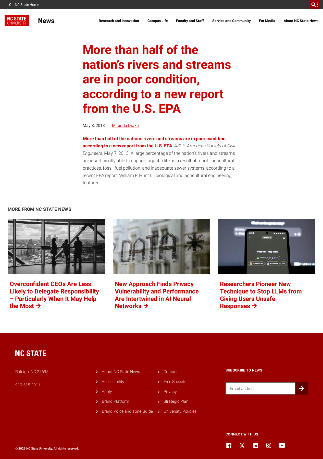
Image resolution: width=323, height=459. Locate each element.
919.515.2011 (27, 384)
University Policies (180, 411)
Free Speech (174, 381)
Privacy (170, 391)
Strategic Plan (176, 401)
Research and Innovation (119, 21)
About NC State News (301, 21)
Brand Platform (115, 401)
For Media (267, 21)
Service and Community (231, 21)
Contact (171, 371)
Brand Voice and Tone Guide (127, 411)
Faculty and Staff (190, 21)
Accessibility (113, 381)
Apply (107, 391)
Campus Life (157, 21)
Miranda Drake (125, 125)
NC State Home (27, 5)
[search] (314, 4)
